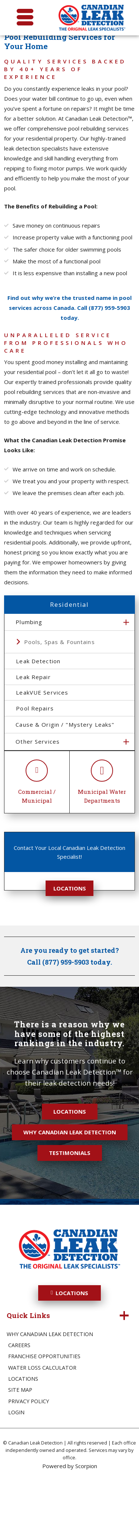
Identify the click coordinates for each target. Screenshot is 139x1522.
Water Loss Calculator (42, 1408)
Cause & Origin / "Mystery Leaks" (65, 765)
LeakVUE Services (50, 726)
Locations (69, 929)
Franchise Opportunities (44, 1397)
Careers (19, 1386)
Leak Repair (41, 706)
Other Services (38, 782)
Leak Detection (46, 686)
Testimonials (69, 1193)
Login (16, 1452)
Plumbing (29, 644)
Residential (69, 627)
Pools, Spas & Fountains (59, 664)
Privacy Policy (28, 1441)
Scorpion (86, 1506)
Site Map (20, 1430)
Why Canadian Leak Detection (69, 1173)
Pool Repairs (43, 747)
